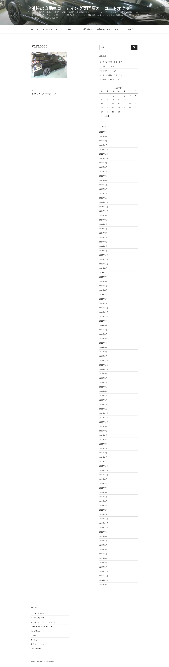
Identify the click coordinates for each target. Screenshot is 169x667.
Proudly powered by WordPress (42, 661)
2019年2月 (103, 510)
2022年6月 (103, 334)
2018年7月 (103, 541)
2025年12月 (103, 150)
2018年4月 (103, 554)
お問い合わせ (87, 29)
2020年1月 (103, 461)
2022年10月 (103, 316)
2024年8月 (103, 220)
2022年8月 (103, 325)
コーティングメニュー (51, 29)
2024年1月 (103, 251)
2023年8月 (103, 272)
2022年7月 (103, 330)
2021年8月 (103, 378)
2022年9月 (103, 321)
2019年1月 (103, 514)
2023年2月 (103, 299)
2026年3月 (103, 136)
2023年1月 (103, 303)
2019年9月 (103, 479)
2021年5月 (103, 391)
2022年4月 (103, 343)
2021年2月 (103, 404)
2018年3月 (103, 558)
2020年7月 (103, 435)
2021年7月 (103, 382)
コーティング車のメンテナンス (110, 62)
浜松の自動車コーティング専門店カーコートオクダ (80, 8)
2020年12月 (103, 413)
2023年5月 (103, 286)
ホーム (34, 29)
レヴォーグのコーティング (109, 79)
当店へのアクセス (103, 29)
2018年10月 (103, 527)
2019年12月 (103, 466)
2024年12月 (103, 202)
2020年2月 (103, 457)
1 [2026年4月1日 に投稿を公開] (113, 96)
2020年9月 (103, 426)
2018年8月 (103, 536)
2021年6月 (103, 387)
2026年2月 (103, 141)
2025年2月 (103, 193)
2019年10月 (103, 475)
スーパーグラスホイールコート (42, 627)
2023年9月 (103, 268)
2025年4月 (103, 185)
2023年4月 (103, 290)
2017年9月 (103, 585)
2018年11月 (103, 523)
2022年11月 (103, 312)
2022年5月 (103, 338)
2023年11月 (103, 259)
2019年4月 (103, 501)
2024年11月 (103, 207)
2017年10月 (103, 580)
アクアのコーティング (107, 66)
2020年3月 (103, 453)
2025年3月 (103, 189)
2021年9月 (103, 374)
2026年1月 (103, 145)
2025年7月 (103, 171)
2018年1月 (103, 567)
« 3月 (107, 116)
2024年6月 (103, 229)
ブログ (130, 29)
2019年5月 (103, 497)
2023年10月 (103, 264)
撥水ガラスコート (37, 631)
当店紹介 (34, 635)
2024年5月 (103, 233)
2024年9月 (103, 215)
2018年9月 (103, 532)
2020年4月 (103, 448)
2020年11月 (103, 418)
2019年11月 (103, 470)
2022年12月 (103, 308)
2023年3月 (103, 294)
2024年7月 (103, 224)
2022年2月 (103, 352)
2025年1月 (103, 198)
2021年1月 (103, 409)
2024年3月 (103, 242)
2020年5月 (103, 444)
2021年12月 (103, 360)
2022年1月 (103, 356)
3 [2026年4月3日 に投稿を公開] (124, 96)
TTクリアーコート (37, 613)
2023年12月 (103, 255)
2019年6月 (103, 492)
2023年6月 (103, 281)
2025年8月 (103, 167)
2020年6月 (103, 440)
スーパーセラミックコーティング (43, 622)
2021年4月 (103, 396)
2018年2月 (103, 563)
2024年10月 (103, 211)
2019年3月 (103, 505)
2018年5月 (103, 549)
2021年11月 (103, 365)
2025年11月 (103, 154)
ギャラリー (119, 29)
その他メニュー (72, 29)
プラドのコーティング (107, 71)
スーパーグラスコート (39, 618)
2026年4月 (103, 132)
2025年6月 (103, 176)
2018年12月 (103, 519)
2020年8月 (103, 431)
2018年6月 (103, 545)
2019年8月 (103, 483)
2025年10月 (103, 158)
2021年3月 (103, 400)
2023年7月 (103, 277)
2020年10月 (103, 422)
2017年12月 (103, 571)
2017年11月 (103, 576)
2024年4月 (103, 237)
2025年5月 (103, 180)
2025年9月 (103, 163)
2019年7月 (103, 488)
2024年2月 (103, 246)
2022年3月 (103, 347)
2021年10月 (103, 369)
